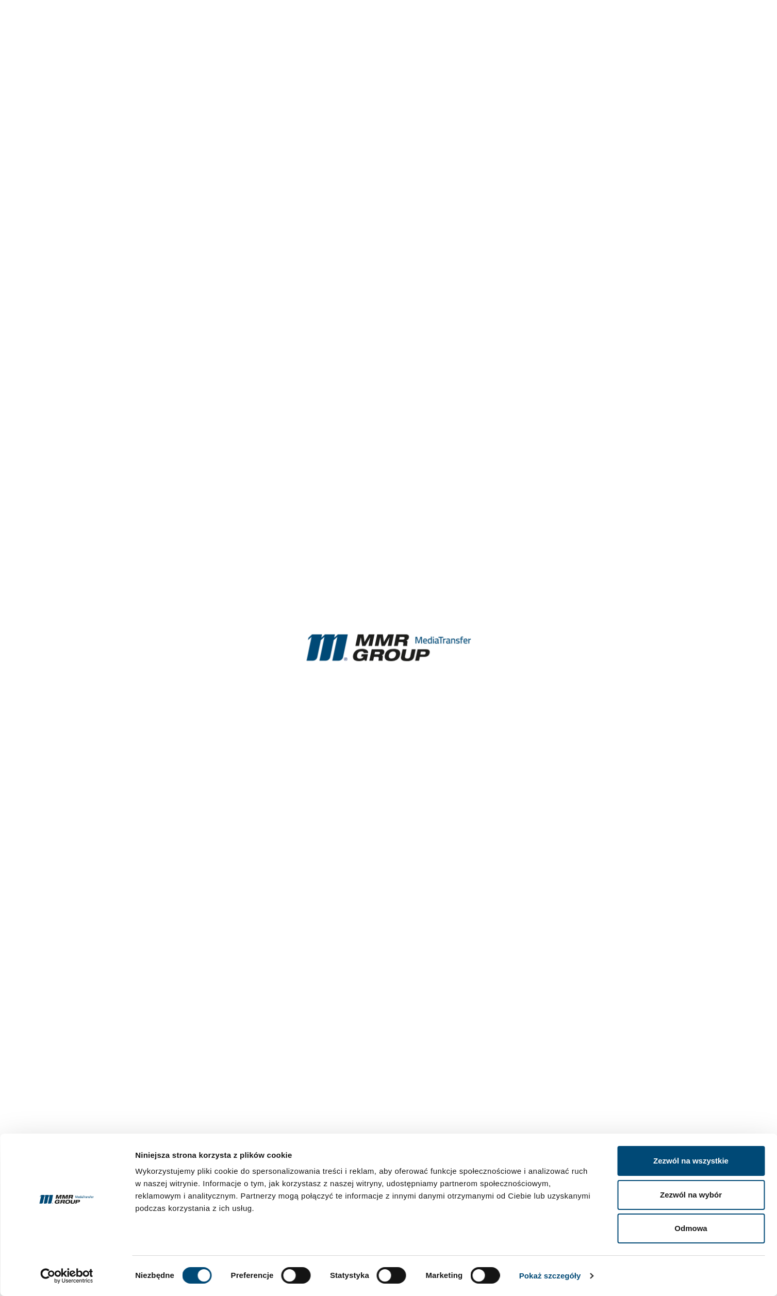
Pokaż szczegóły (550, 1275)
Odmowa (690, 1228)
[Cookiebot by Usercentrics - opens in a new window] (67, 1276)
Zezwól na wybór (691, 1194)
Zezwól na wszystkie (691, 1160)
